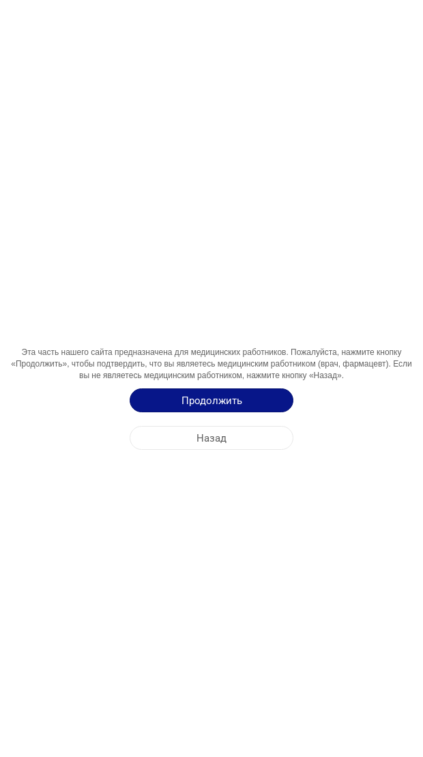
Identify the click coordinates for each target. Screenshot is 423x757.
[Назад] (211, 438)
